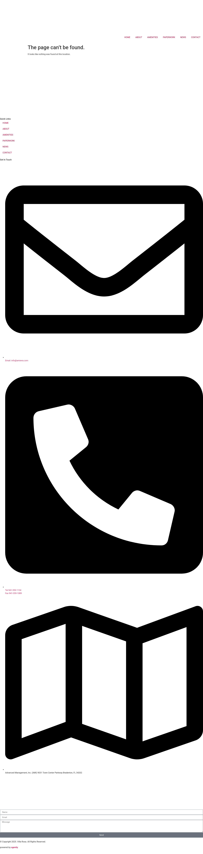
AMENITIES (152, 37)
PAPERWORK (169, 37)
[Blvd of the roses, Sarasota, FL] (101, 83)
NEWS (183, 37)
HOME (127, 37)
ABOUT (138, 37)
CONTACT (195, 37)
